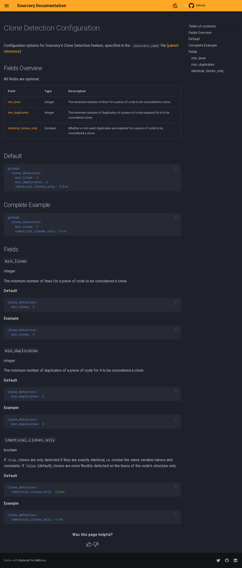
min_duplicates (18, 112)
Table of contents (202, 26)
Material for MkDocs (32, 560)
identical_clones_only (22, 128)
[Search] (153, 5)
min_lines (14, 102)
